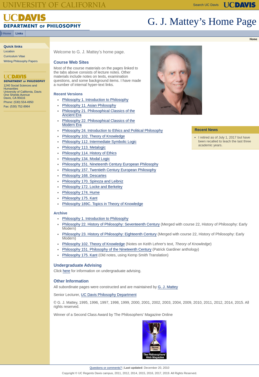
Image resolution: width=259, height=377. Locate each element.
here (66, 271)
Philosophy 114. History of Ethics (89, 153)
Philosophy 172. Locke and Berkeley (92, 187)
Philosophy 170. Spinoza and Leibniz (92, 181)
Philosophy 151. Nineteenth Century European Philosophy (110, 164)
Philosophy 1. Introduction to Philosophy (95, 100)
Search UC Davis (206, 5)
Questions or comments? (106, 367)
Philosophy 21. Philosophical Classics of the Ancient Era (98, 113)
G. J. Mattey (168, 287)
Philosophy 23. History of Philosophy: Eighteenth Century (109, 234)
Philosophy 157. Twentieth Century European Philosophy (109, 170)
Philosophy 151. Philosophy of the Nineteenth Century (107, 249)
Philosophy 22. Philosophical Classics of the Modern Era (98, 123)
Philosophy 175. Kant (79, 198)
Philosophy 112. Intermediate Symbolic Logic (99, 142)
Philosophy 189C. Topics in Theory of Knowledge (102, 204)
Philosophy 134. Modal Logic (86, 159)
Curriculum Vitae (14, 56)
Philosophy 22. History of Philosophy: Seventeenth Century (111, 224)
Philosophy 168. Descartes (84, 175)
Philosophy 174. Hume (81, 192)
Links (19, 33)
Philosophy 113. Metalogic (84, 147)
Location (9, 51)
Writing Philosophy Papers (21, 61)
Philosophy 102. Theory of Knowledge (93, 136)
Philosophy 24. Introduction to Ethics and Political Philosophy (112, 130)
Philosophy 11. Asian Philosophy (89, 105)
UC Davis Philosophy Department (108, 295)
